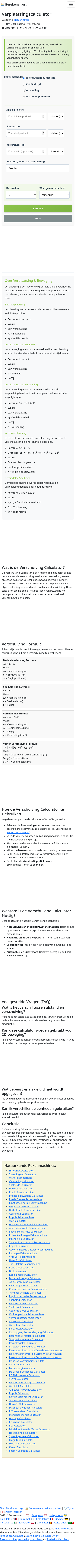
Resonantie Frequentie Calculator (27, 1335)
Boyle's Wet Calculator (21, 1267)
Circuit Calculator (18, 1447)
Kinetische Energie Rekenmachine (28, 1203)
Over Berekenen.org (11, 1508)
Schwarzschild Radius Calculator (27, 1346)
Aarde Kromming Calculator (24, 1282)
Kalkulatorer (7, 1519)
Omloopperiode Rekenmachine (26, 1314)
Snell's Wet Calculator (21, 1307)
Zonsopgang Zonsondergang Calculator (31, 1332)
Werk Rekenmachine (20, 1177)
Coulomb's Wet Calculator (23, 1310)
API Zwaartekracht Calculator (25, 1389)
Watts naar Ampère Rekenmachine (28, 1224)
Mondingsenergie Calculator (25, 1414)
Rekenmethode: (13, 77)
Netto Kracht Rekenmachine (25, 1210)
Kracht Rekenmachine (21, 1192)
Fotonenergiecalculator (22, 1368)
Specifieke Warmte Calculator (25, 1231)
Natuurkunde (21, 19)
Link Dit (25, 27)
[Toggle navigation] (71, 4)
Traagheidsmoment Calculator (26, 1339)
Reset (38, 218)
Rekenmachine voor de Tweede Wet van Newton (36, 1350)
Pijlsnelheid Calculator (21, 1238)
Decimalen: (13, 188)
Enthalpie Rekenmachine (23, 1253)
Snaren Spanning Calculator (24, 1450)
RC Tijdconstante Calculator (24, 1375)
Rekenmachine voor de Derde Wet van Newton (35, 1357)
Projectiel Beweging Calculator (26, 1195)
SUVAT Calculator (18, 1379)
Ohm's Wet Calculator (21, 1321)
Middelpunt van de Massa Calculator (29, 1429)
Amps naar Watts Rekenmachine (27, 1228)
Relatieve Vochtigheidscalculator (27, 1361)
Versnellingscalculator (21, 1181)
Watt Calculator (17, 1221)
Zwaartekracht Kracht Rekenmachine (29, 1242)
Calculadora (61, 1522)
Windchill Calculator (20, 1386)
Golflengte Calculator (21, 1213)
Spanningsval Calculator (22, 1174)
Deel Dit (41, 27)
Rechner (60, 1519)
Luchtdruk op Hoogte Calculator (27, 1382)
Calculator (42, 1522)
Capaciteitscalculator (20, 1364)
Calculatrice (42, 1519)
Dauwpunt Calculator (21, 1188)
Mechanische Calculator (22, 1443)
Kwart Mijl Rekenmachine (23, 1285)
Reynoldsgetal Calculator (23, 1343)
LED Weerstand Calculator (23, 1411)
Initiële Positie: (15, 109)
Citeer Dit (8, 27)
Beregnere (37, 1515)
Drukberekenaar (18, 1271)
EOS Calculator (17, 1425)
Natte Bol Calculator (20, 1260)
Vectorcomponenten (38, 96)
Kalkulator (25, 1522)
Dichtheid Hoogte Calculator (25, 1278)
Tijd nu (71, 1508)
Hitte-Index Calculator (21, 1170)
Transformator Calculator (23, 1400)
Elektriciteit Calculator (21, 1328)
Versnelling (32, 90)
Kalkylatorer (56, 1515)
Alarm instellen (14, 1511)
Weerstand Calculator (21, 1325)
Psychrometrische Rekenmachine (27, 1296)
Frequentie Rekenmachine (23, 1206)
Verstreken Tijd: (15, 144)
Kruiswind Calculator (20, 1422)
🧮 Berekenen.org (14, 4)
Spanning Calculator (20, 1300)
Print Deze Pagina (13, 23)
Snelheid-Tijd (33, 84)
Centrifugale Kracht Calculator (26, 1397)
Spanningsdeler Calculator (24, 1436)
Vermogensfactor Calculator (25, 1317)
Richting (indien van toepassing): (25, 161)
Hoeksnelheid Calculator (23, 1432)
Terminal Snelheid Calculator (25, 1292)
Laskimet (25, 1519)
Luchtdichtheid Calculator (23, 1303)
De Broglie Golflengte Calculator (27, 1371)
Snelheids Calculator (20, 1185)
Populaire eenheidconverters (45, 1508)
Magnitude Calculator (21, 1440)
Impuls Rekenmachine (21, 1217)
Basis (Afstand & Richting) (41, 77)
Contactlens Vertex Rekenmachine (28, 1289)
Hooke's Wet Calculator (22, 1404)
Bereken (38, 208)
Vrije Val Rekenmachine (22, 1256)
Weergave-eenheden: (52, 188)
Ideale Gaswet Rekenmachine (25, 1199)
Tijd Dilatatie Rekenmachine (24, 1264)
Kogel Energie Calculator (23, 1274)
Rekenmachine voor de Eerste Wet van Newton (35, 1353)
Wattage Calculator (20, 1418)
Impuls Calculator (19, 1393)
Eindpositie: (13, 126)
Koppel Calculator (19, 1246)
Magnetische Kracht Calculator (26, 1407)
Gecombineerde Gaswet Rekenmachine (31, 1249)
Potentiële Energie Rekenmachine (28, 1235)
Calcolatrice (6, 1522)
